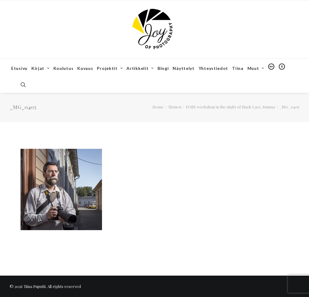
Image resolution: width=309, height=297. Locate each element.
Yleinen (174, 106)
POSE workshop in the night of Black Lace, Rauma (230, 106)
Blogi (163, 68)
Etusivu (19, 68)
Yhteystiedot (213, 68)
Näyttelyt (183, 68)
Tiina (238, 68)
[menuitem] (19, 68)
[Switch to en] (271, 66)
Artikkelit (140, 68)
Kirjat (40, 68)
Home (158, 106)
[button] (26, 85)
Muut (255, 68)
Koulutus (63, 68)
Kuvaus (85, 68)
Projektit (110, 68)
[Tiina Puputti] (154, 29)
